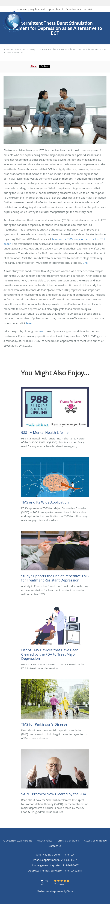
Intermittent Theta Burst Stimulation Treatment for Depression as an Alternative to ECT (55, 51)
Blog (32, 49)
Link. (85, 262)
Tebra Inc (27, 840)
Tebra (70, 891)
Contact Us (55, 845)
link (41, 331)
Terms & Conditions (68, 840)
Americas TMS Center (14, 49)
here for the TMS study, (66, 239)
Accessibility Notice (95, 840)
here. (29, 323)
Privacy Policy (44, 840)
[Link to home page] (38, 21)
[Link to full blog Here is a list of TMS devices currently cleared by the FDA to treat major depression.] (55, 633)
